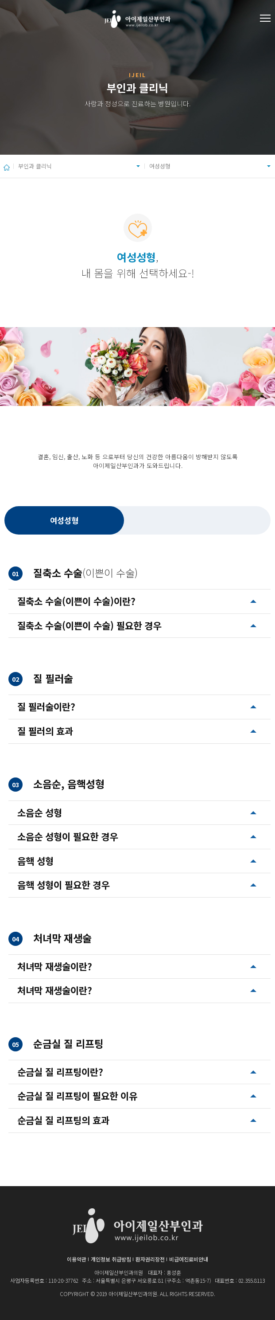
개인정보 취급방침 (111, 1259)
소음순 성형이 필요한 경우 (67, 836)
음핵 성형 (35, 860)
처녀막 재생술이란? (54, 966)
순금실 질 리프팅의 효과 (63, 1120)
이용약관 (76, 1259)
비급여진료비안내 (188, 1259)
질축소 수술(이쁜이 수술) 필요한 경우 (89, 625)
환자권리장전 (150, 1259)
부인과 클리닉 (35, 166)
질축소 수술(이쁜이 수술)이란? (76, 601)
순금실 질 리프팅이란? (60, 1071)
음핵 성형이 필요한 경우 (63, 884)
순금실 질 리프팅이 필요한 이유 (77, 1095)
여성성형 (159, 166)
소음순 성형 (39, 812)
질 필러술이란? (46, 706)
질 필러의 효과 (45, 731)
